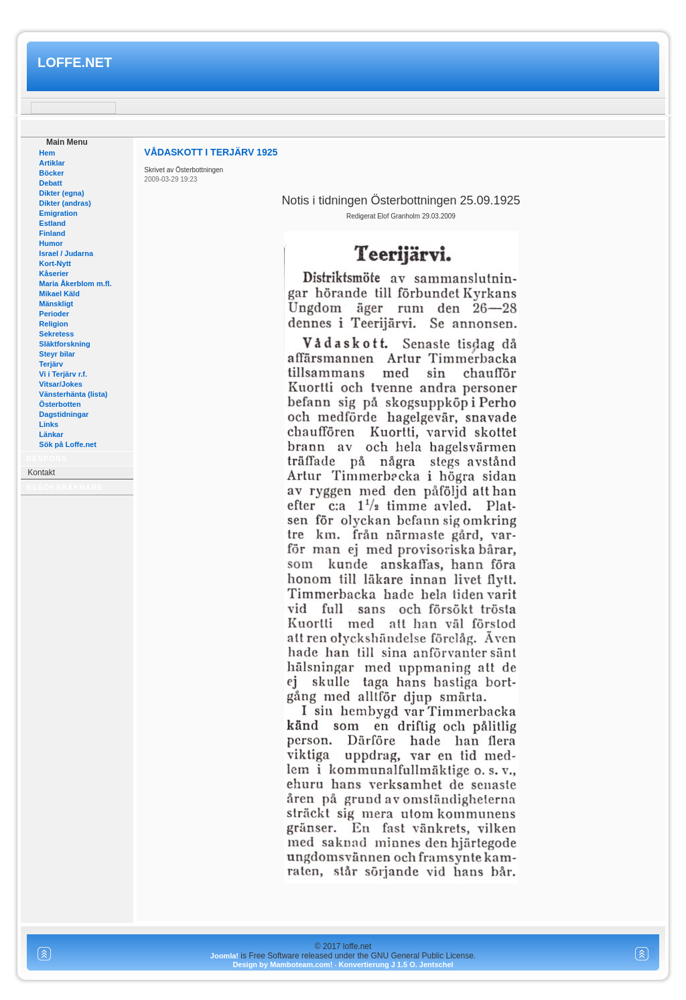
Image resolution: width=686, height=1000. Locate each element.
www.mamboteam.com (342, 12)
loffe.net (75, 62)
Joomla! (224, 956)
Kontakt (41, 472)
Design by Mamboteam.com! (282, 964)
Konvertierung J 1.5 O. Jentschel (395, 964)
